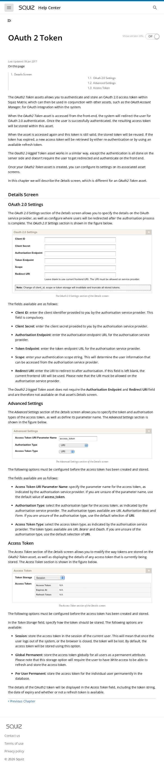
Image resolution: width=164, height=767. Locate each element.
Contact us (12, 735)
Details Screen (23, 74)
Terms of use (14, 743)
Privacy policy (14, 751)
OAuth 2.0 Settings (104, 78)
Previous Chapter (21, 701)
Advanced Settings (104, 83)
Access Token (101, 88)
